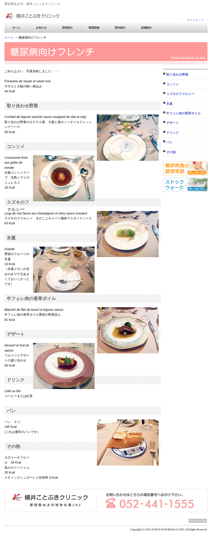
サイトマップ (195, 20)
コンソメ (172, 84)
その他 (171, 152)
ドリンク (172, 132)
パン (169, 142)
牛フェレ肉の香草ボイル (183, 113)
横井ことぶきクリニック (32, 13)
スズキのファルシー (180, 94)
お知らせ (41, 27)
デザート (172, 123)
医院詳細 (94, 27)
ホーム (16, 27)
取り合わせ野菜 (177, 74)
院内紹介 (120, 27)
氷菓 (169, 103)
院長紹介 (67, 27)
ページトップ (198, 521)
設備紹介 (146, 27)
